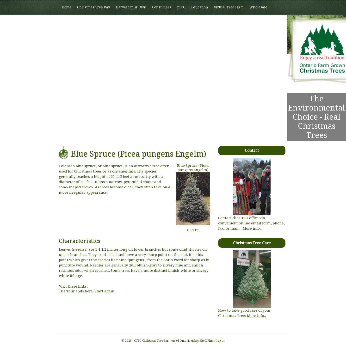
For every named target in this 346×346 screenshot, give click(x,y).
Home (66, 7)
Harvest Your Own (131, 7)
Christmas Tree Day (93, 7)
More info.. (252, 228)
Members (69, 22)
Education (199, 7)
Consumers (161, 7)
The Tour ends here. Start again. (87, 291)
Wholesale (258, 7)
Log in (220, 340)
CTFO (181, 7)
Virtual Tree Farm (229, 7)
